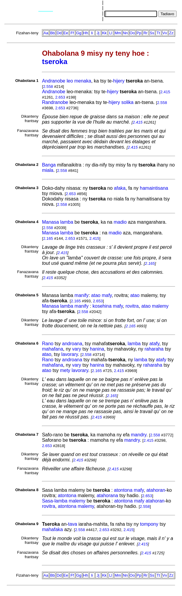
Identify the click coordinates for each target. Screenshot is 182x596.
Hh (85, 33)
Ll (110, 33)
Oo (132, 33)
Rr (145, 33)
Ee (65, 33)
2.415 (165, 92)
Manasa (50, 222)
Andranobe (53, 80)
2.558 (48, 86)
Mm (117, 33)
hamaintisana (154, 188)
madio (120, 222)
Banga (49, 164)
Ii (92, 33)
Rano (47, 343)
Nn (125, 33)
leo (70, 80)
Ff (72, 33)
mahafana (52, 348)
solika (127, 102)
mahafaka (52, 529)
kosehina (102, 306)
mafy (107, 295)
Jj (98, 33)
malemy (160, 306)
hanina (97, 348)
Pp (138, 33)
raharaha (154, 348)
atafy (154, 343)
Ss (152, 33)
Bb (52, 33)
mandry (138, 434)
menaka (82, 80)
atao (96, 295)
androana (72, 343)
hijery (118, 80)
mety (65, 370)
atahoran (155, 490)
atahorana (107, 495)
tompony (149, 524)
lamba (66, 222)
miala (47, 170)
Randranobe (55, 102)
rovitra (132, 306)
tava (72, 524)
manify (82, 295)
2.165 (48, 238)
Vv (164, 33)
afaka (119, 188)
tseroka (54, 61)
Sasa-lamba (54, 500)
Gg (78, 33)
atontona (123, 490)
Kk (104, 33)
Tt (158, 33)
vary (76, 348)
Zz (171, 33)
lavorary (69, 354)
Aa (45, 33)
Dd (59, 33)
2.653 (60, 97)
